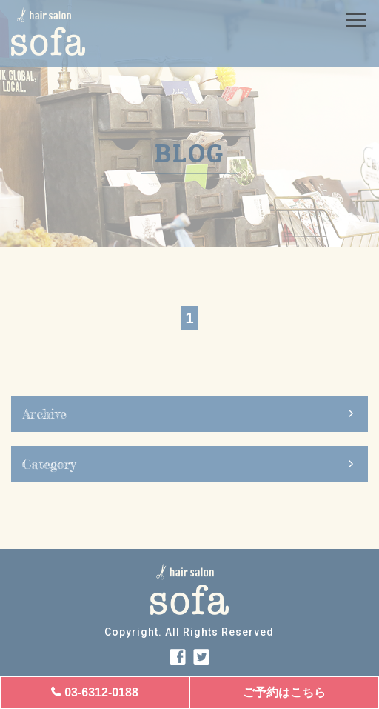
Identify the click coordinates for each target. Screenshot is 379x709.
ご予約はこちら (284, 692)
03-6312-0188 (101, 692)
